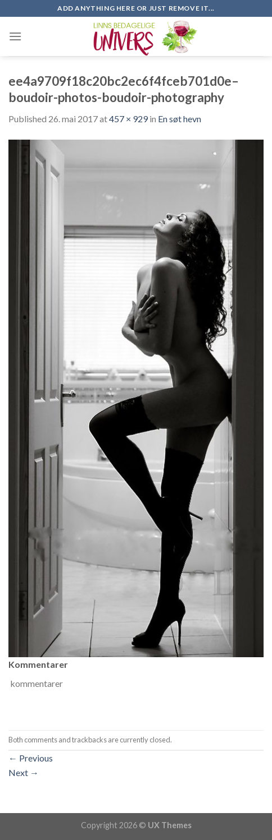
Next (23, 772)
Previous (30, 758)
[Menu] (15, 36)
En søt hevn (179, 118)
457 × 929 (128, 118)
